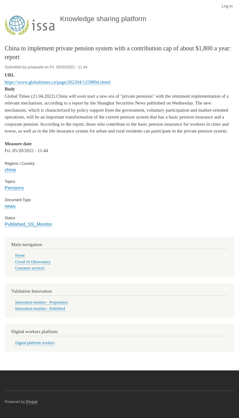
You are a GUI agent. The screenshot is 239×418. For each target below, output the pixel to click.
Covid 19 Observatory (33, 262)
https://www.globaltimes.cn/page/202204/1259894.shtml (57, 82)
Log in (227, 6)
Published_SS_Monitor (28, 224)
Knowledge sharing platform (103, 19)
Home (20, 255)
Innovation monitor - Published (40, 308)
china (10, 169)
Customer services (30, 268)
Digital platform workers (35, 343)
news (10, 206)
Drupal (32, 402)
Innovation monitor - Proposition (41, 302)
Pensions (14, 187)
